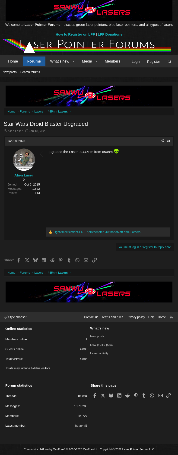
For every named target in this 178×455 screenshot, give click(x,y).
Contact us (91, 317)
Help (151, 317)
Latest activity (99, 353)
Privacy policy (136, 317)
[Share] (162, 141)
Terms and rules (112, 317)
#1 (168, 141)
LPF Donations (110, 34)
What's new (59, 61)
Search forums (30, 72)
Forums (34, 61)
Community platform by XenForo (61, 449)
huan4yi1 (81, 425)
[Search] (170, 61)
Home (13, 61)
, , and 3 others (97, 232)
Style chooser (15, 317)
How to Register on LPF (75, 34)
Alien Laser (15, 131)
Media (87, 61)
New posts (10, 72)
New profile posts (101, 344)
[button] (73, 61)
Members (112, 61)
